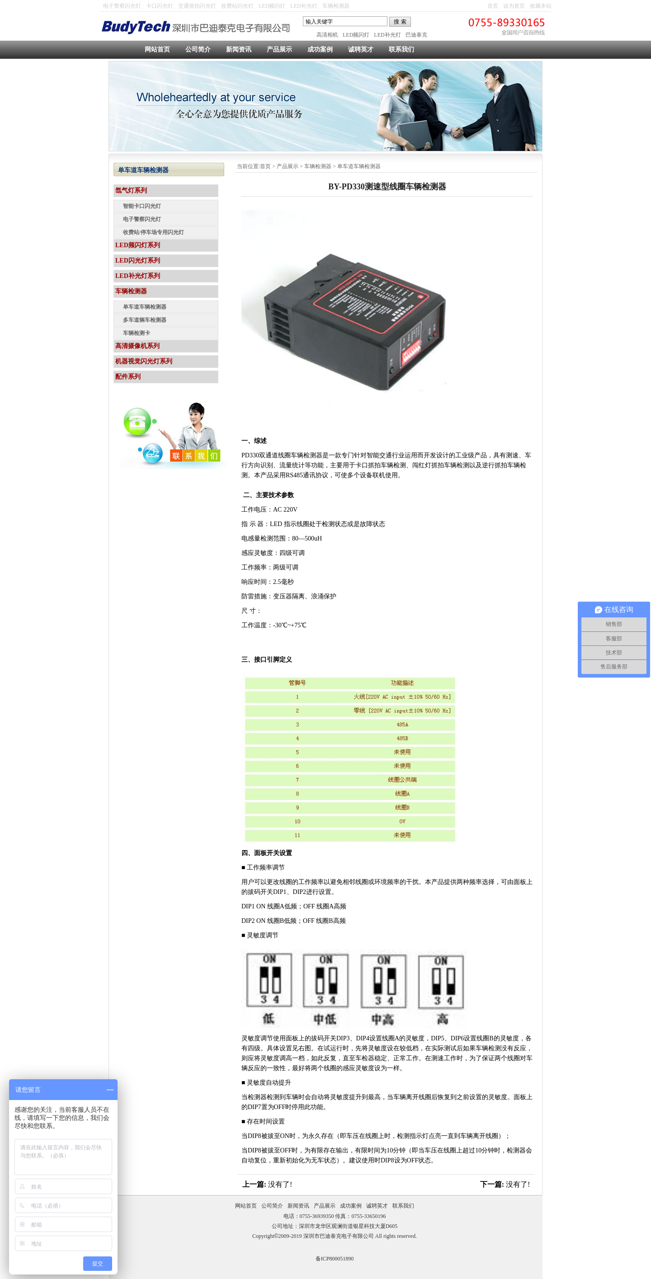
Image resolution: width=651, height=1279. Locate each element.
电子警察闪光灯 (122, 6)
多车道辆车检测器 (144, 320)
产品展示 (279, 49)
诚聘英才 (360, 49)
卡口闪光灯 (159, 6)
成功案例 (320, 49)
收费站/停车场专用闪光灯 (153, 232)
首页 (492, 6)
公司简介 (198, 49)
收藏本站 (541, 6)
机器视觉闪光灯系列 (143, 361)
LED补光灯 (303, 6)
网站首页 (157, 49)
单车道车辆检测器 (359, 166)
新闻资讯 (238, 49)
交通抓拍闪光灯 (197, 6)
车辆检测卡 (136, 333)
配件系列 (128, 376)
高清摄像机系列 (137, 346)
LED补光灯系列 (137, 276)
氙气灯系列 (131, 190)
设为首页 (514, 6)
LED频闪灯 (272, 6)
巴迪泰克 (416, 35)
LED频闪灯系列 (137, 245)
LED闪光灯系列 (137, 260)
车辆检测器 (335, 6)
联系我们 (401, 49)
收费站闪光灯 (237, 6)
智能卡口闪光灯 (142, 206)
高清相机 (327, 35)
